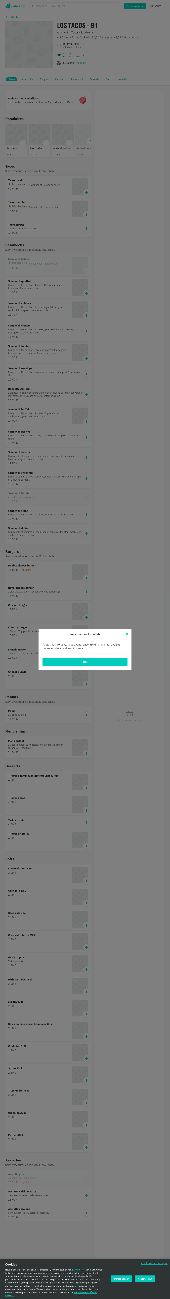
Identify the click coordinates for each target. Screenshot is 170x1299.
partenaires (78, 1270)
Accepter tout (145, 1278)
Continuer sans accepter (154, 1263)
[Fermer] (127, 634)
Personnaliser (121, 1278)
